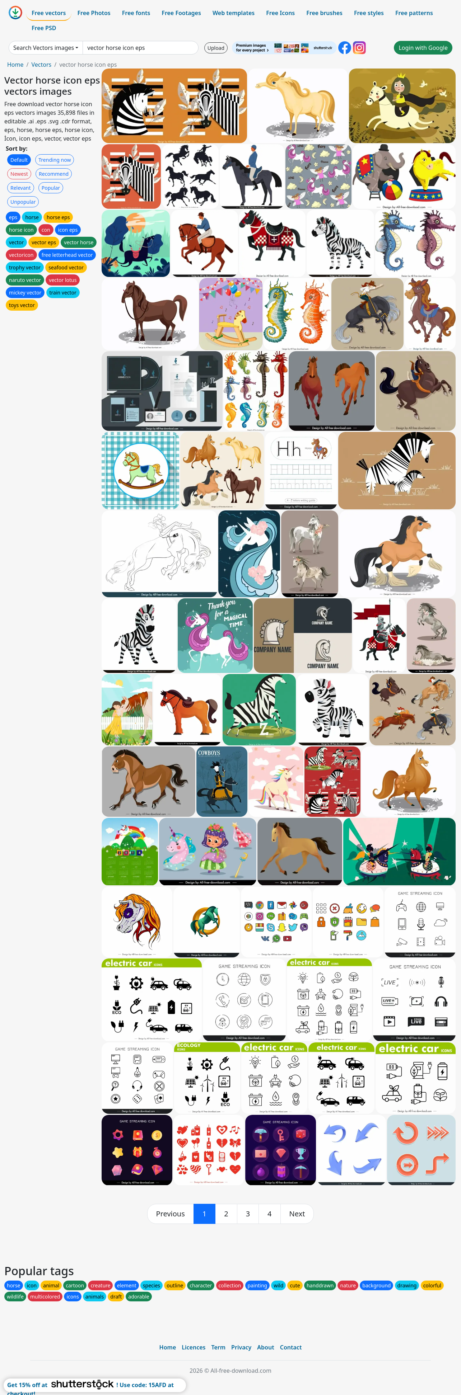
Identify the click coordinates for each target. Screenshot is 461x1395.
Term (218, 1347)
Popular (51, 187)
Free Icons (280, 13)
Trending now (54, 159)
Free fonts (136, 13)
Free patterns (414, 13)
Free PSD (44, 28)
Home (15, 65)
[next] (297, 1214)
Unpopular (23, 201)
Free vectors (49, 13)
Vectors (41, 65)
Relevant (20, 187)
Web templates (234, 13)
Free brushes (324, 13)
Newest (19, 173)
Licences (193, 1347)
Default (19, 159)
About (265, 1347)
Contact (291, 1347)
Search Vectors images (43, 48)
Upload (216, 47)
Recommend (54, 173)
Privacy (241, 1347)
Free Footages (181, 13)
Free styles (369, 13)
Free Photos (93, 13)
